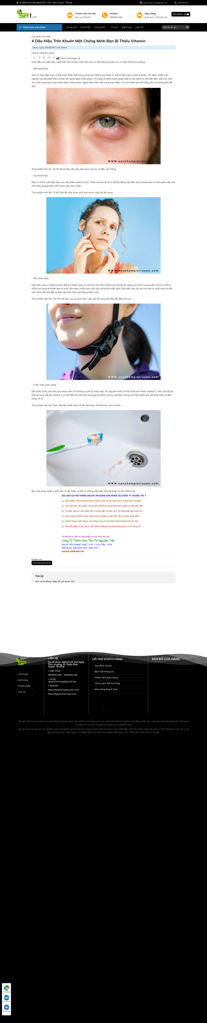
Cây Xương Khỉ (62, 729)
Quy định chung (103, 665)
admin (64, 47)
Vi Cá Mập (155, 732)
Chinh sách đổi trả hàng (107, 683)
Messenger (6, 1008)
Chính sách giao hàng (106, 677)
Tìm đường (6, 989)
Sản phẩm (100, 27)
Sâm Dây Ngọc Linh (170, 729)
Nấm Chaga (92, 729)
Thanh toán (24, 685)
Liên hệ (139, 27)
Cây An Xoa (24, 729)
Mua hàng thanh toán (106, 689)
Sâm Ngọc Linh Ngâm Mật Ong (81, 732)
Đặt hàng (127, 27)
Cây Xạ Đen (48, 729)
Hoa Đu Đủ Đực (77, 729)
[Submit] (187, 27)
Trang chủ (71, 27)
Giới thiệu (85, 27)
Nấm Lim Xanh (106, 729)
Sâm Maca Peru (152, 729)
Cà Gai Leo (36, 729)
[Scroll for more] (103, 710)
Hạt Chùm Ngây (105, 732)
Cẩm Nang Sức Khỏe (41, 37)
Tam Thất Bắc (121, 729)
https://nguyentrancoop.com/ (62, 694)
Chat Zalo (6, 999)
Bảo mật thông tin (104, 671)
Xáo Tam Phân (136, 729)
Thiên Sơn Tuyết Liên (139, 732)
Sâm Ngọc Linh (121, 732)
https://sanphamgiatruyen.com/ (63, 689)
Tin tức (114, 27)
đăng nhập (51, 581)
